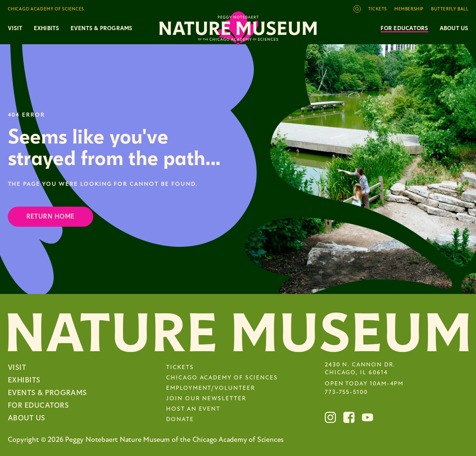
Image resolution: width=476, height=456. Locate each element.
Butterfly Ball (449, 9)
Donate (180, 420)
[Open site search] (357, 9)
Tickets (377, 9)
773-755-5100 (346, 392)
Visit (17, 367)
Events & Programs (47, 392)
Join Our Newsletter (206, 399)
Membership (409, 9)
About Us (454, 28)
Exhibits (46, 28)
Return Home (50, 216)
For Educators (404, 28)
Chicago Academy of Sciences (222, 378)
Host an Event (193, 409)
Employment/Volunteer (210, 388)
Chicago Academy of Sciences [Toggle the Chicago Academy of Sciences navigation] (46, 9)
